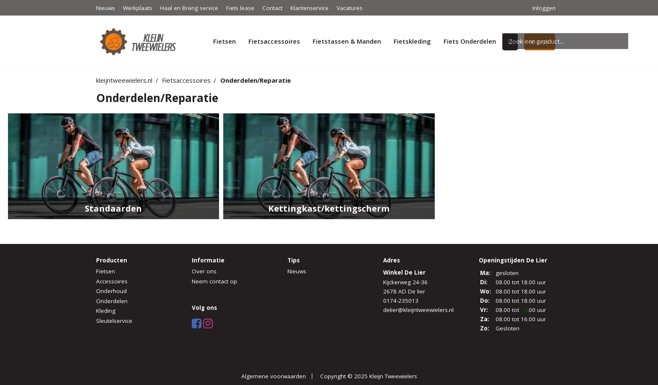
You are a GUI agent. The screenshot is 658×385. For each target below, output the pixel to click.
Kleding (105, 310)
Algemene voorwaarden (273, 376)
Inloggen (544, 8)
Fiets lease (240, 8)
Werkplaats (137, 8)
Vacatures (350, 8)
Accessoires (112, 281)
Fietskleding (412, 41)
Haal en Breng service (189, 8)
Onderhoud (111, 291)
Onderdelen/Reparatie (255, 80)
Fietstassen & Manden (347, 41)
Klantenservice (309, 8)
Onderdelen (112, 301)
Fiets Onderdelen (470, 41)
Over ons (204, 271)
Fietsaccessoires (274, 41)
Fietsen (224, 41)
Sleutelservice (114, 321)
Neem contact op (214, 281)
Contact (272, 8)
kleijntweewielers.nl (124, 80)
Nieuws (105, 8)
